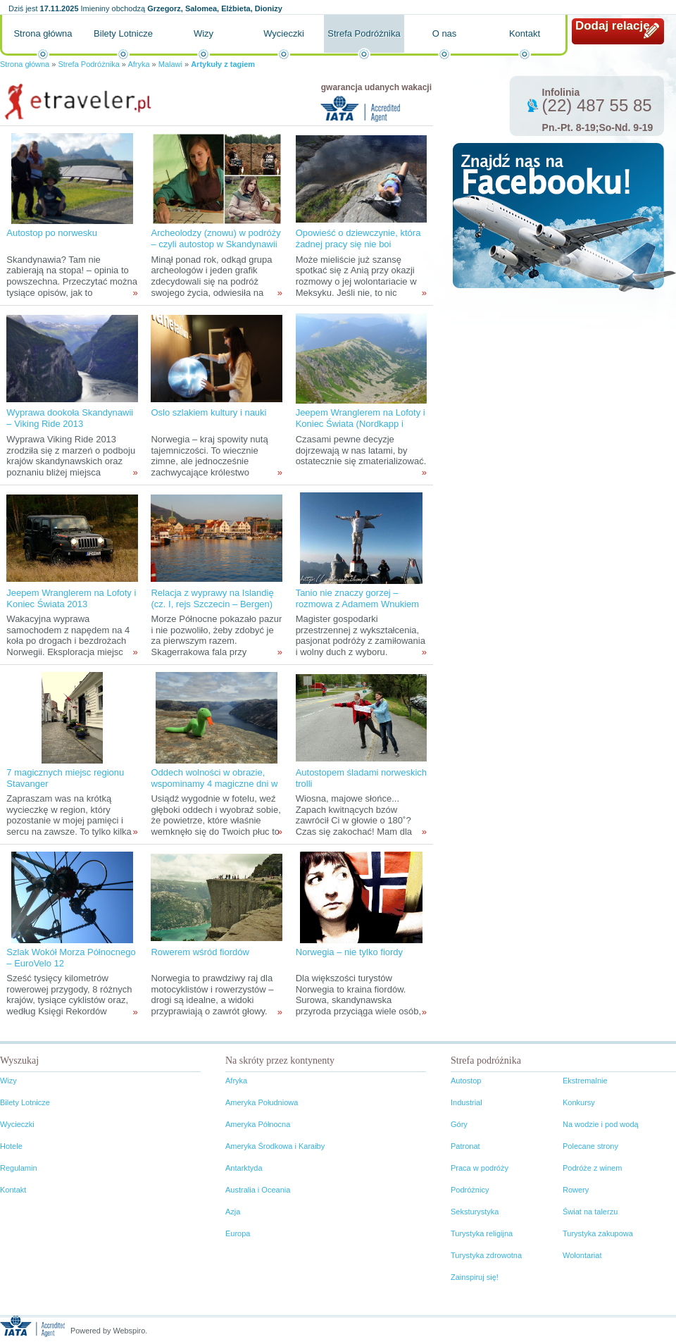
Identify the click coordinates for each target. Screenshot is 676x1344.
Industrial (466, 1102)
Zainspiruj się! (475, 1277)
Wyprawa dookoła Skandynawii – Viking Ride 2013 (69, 418)
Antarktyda (244, 1168)
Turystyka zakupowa (598, 1233)
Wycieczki (283, 33)
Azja (232, 1211)
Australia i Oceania (257, 1190)
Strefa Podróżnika (363, 33)
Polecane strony (590, 1146)
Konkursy (579, 1102)
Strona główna (42, 33)
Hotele (11, 1146)
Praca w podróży (479, 1168)
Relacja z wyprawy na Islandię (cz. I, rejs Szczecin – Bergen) (212, 598)
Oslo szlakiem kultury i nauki (208, 412)
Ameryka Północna (257, 1124)
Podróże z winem (592, 1168)
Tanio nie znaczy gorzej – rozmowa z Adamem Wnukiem (358, 598)
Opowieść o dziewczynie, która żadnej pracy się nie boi (358, 238)
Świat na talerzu (590, 1211)
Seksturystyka (475, 1211)
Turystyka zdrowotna (486, 1255)
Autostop (466, 1080)
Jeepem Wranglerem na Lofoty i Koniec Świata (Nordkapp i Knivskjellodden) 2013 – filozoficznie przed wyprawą (360, 429)
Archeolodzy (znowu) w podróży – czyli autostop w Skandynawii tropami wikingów (215, 244)
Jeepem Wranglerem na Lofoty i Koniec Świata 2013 (71, 598)
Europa (237, 1233)
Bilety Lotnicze (123, 33)
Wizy (203, 33)
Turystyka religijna (482, 1233)
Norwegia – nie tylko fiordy (349, 952)
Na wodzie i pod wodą (601, 1124)
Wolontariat (582, 1255)
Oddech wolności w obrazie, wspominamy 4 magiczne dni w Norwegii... (214, 783)
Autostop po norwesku (51, 233)
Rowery (576, 1190)
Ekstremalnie (585, 1080)
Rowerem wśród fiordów (200, 952)
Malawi (171, 64)
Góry (459, 1124)
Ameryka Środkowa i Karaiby (275, 1146)
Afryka (138, 64)
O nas (444, 33)
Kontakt (524, 33)
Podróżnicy (470, 1190)
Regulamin (18, 1168)
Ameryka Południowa (261, 1102)
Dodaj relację (612, 25)
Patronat (465, 1146)
